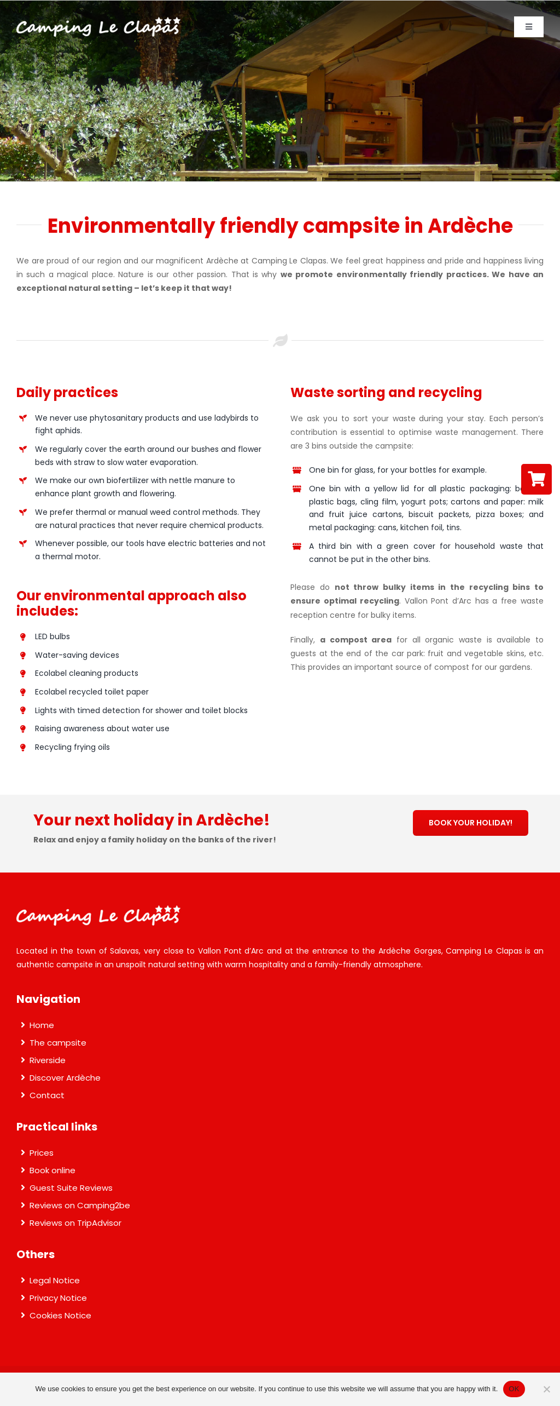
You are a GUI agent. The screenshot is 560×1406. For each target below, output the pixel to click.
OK (514, 1389)
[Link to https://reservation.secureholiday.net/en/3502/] (536, 479)
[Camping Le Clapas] (98, 20)
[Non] (546, 1389)
